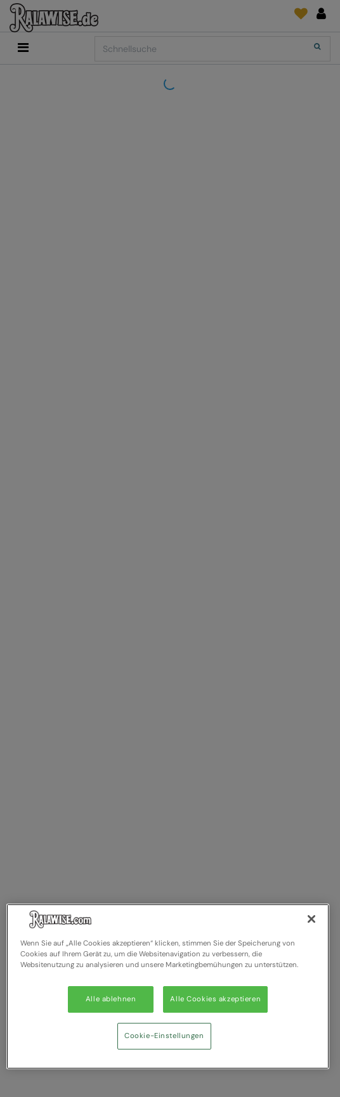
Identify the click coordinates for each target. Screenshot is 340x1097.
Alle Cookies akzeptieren (215, 999)
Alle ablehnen (111, 999)
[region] (167, 986)
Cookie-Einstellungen (164, 1036)
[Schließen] (311, 919)
